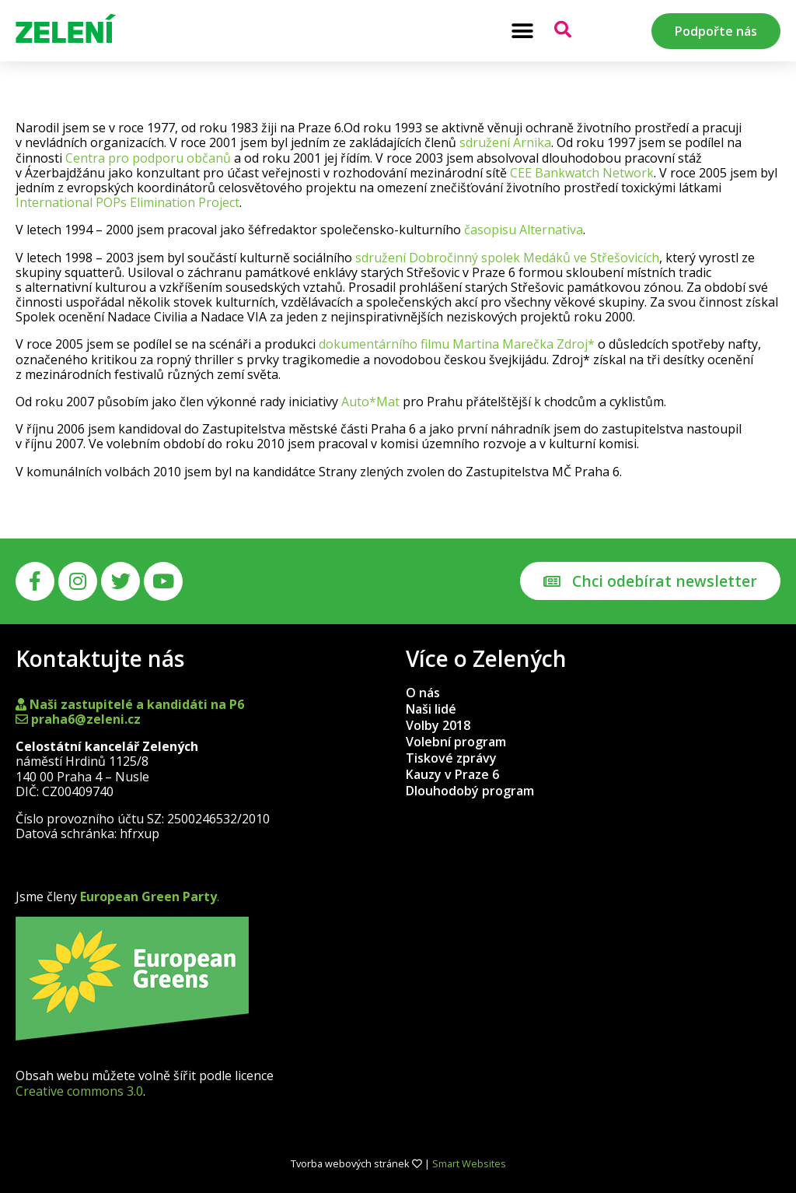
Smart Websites (469, 1163)
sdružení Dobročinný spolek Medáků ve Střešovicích (507, 257)
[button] (521, 30)
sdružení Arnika (505, 142)
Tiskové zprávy (451, 758)
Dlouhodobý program (470, 790)
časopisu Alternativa (523, 229)
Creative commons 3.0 (79, 1091)
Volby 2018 (438, 725)
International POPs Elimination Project (127, 202)
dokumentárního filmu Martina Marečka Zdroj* (457, 344)
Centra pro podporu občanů (148, 158)
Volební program (456, 741)
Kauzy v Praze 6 (452, 774)
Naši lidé (431, 709)
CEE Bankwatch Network (582, 172)
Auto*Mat (370, 401)
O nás (423, 692)
